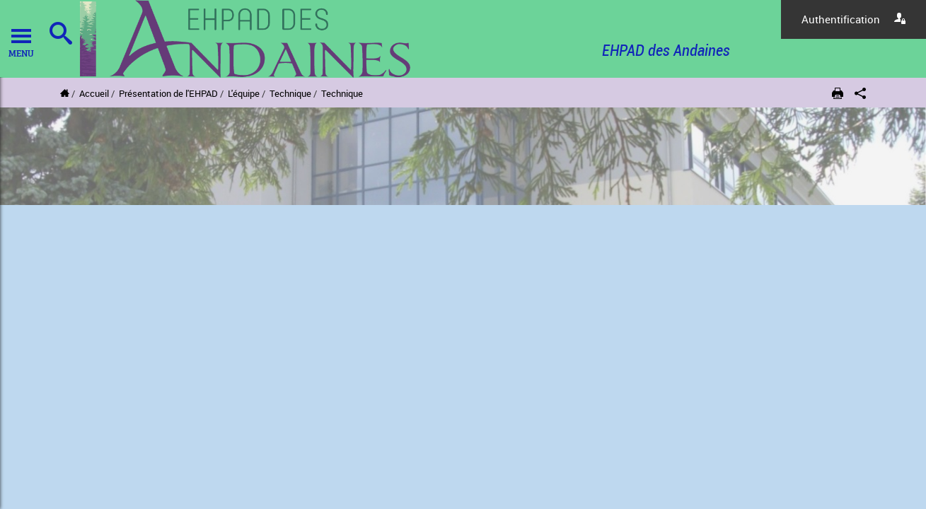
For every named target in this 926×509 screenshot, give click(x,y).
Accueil (94, 93)
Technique (290, 93)
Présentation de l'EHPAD (168, 93)
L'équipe (244, 93)
